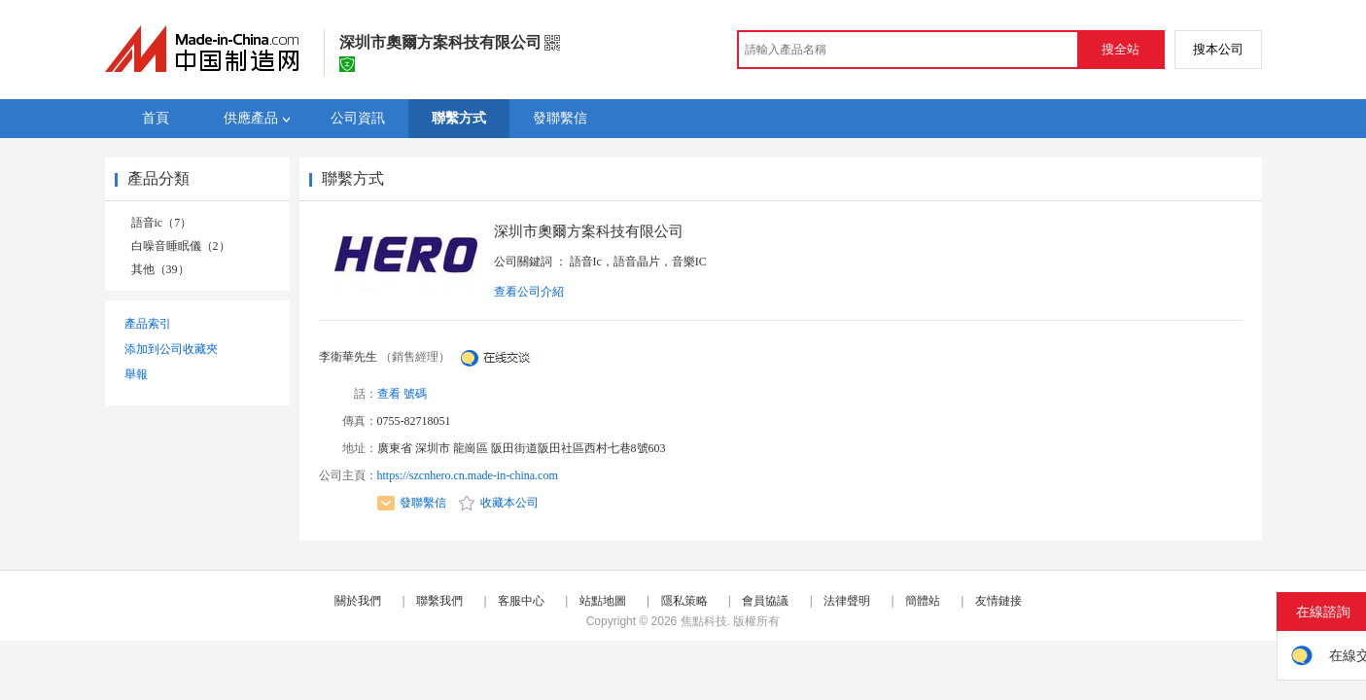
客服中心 (521, 601)
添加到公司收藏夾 (171, 349)
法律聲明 (846, 601)
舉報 (136, 374)
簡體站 (922, 601)
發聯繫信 (411, 502)
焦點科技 (704, 621)
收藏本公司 (499, 502)
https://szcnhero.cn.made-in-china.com (467, 475)
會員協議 (765, 601)
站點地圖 (602, 601)
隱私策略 (684, 601)
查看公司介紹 (529, 291)
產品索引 (147, 324)
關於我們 (357, 601)
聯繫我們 (439, 601)
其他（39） (160, 269)
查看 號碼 (402, 394)
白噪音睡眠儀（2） (180, 246)
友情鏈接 (998, 601)
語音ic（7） (162, 222)
